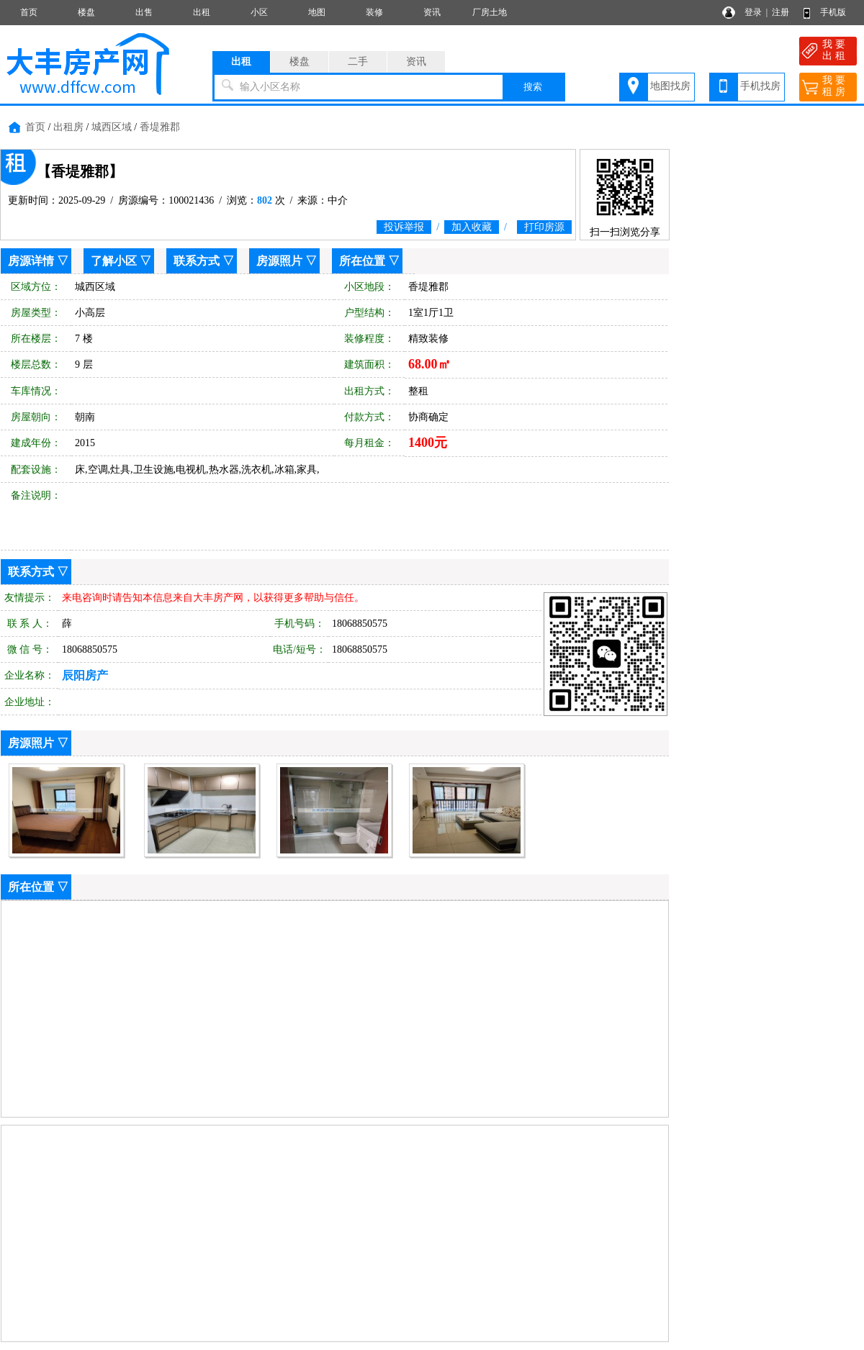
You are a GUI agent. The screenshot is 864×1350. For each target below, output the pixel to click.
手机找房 (760, 86)
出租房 (68, 127)
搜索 (532, 86)
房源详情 (31, 261)
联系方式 (197, 261)
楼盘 (86, 12)
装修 (374, 12)
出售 (144, 12)
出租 (201, 12)
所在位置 (362, 261)
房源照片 (279, 261)
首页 (28, 12)
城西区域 (111, 127)
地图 (316, 12)
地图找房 (670, 86)
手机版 (833, 12)
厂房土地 (489, 12)
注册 (780, 12)
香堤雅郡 (160, 127)
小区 (259, 12)
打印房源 (544, 227)
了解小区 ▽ (121, 261)
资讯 (432, 12)
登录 (753, 12)
